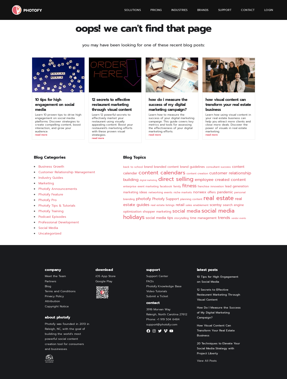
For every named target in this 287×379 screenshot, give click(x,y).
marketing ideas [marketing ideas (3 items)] (135, 192)
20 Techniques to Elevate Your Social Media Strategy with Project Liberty (218, 348)
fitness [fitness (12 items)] (189, 185)
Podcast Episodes (52, 216)
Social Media (48, 228)
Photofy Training (51, 211)
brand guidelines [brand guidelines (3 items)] (192, 166)
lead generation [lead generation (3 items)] (237, 186)
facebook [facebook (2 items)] (166, 186)
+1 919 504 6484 (168, 319)
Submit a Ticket (157, 296)
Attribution (52, 301)
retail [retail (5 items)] (180, 205)
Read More (41, 135)
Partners (50, 281)
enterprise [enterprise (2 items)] (129, 186)
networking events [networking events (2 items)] (160, 192)
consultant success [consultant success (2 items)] (218, 167)
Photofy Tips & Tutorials (56, 205)
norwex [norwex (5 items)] (199, 192)
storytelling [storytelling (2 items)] (181, 218)
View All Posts (207, 361)
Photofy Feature (50, 194)
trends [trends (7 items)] (224, 218)
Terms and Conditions (60, 291)
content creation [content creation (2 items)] (197, 173)
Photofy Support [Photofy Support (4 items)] (165, 198)
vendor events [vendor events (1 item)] (238, 218)
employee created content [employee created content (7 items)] (220, 180)
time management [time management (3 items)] (203, 218)
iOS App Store (105, 276)
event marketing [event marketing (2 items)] (148, 186)
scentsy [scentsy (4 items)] (216, 204)
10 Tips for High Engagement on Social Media (54, 104)
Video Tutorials (156, 291)
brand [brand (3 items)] (148, 166)
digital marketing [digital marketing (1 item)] (148, 180)
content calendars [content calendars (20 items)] (162, 173)
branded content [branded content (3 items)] (166, 166)
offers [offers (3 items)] (211, 192)
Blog (48, 286)
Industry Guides (50, 177)
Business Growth (51, 166)
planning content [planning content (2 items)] (191, 199)
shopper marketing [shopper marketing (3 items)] (157, 211)
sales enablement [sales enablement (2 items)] (197, 205)
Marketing (46, 183)
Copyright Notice (57, 306)
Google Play (103, 281)
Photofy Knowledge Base (164, 286)
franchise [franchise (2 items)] (203, 186)
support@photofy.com (161, 324)
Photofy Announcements (57, 189)
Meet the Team (55, 276)
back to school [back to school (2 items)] (133, 167)
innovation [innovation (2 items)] (217, 186)
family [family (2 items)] (177, 186)
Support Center (157, 276)
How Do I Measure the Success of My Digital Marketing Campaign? (168, 104)
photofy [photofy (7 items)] (143, 199)
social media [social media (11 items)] (186, 211)
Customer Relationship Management (66, 172)
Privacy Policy (54, 296)
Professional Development (58, 222)
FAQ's (150, 281)
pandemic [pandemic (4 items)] (225, 192)
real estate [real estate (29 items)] (218, 198)
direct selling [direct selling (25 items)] (176, 179)
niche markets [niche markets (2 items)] (183, 192)
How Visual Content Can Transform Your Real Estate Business (228, 104)
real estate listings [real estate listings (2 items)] (163, 205)
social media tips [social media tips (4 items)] (159, 217)
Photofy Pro (47, 200)
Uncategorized (49, 233)
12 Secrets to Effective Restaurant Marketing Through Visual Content (112, 104)
